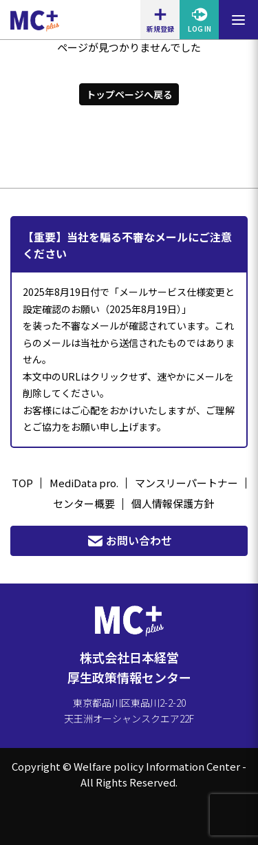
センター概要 (84, 503)
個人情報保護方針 (172, 503)
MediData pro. (84, 482)
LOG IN (199, 20)
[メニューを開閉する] (238, 19)
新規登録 (160, 20)
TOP (22, 482)
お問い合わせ (129, 540)
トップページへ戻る (129, 94)
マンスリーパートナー (186, 482)
